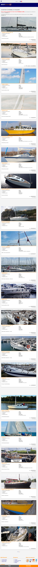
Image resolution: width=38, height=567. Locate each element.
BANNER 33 (4, 378)
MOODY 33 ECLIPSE (5, 410)
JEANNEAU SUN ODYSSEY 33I (7, 32)
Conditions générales (18, 560)
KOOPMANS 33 (4, 515)
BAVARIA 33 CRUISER (6, 58)
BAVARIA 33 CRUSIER (6, 351)
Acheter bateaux (4, 559)
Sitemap (16, 562)
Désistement (16, 561)
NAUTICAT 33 (4, 463)
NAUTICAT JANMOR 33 (6, 246)
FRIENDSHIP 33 (4, 163)
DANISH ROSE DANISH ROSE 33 (7, 489)
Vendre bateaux (4, 560)
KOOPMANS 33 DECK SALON (7, 136)
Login (17, 1)
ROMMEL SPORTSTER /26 (6, 542)
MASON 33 (4, 437)
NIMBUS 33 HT (4, 299)
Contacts (16, 559)
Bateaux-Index (4, 561)
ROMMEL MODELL (5, 84)
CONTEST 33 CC (5, 110)
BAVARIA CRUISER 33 (6, 189)
